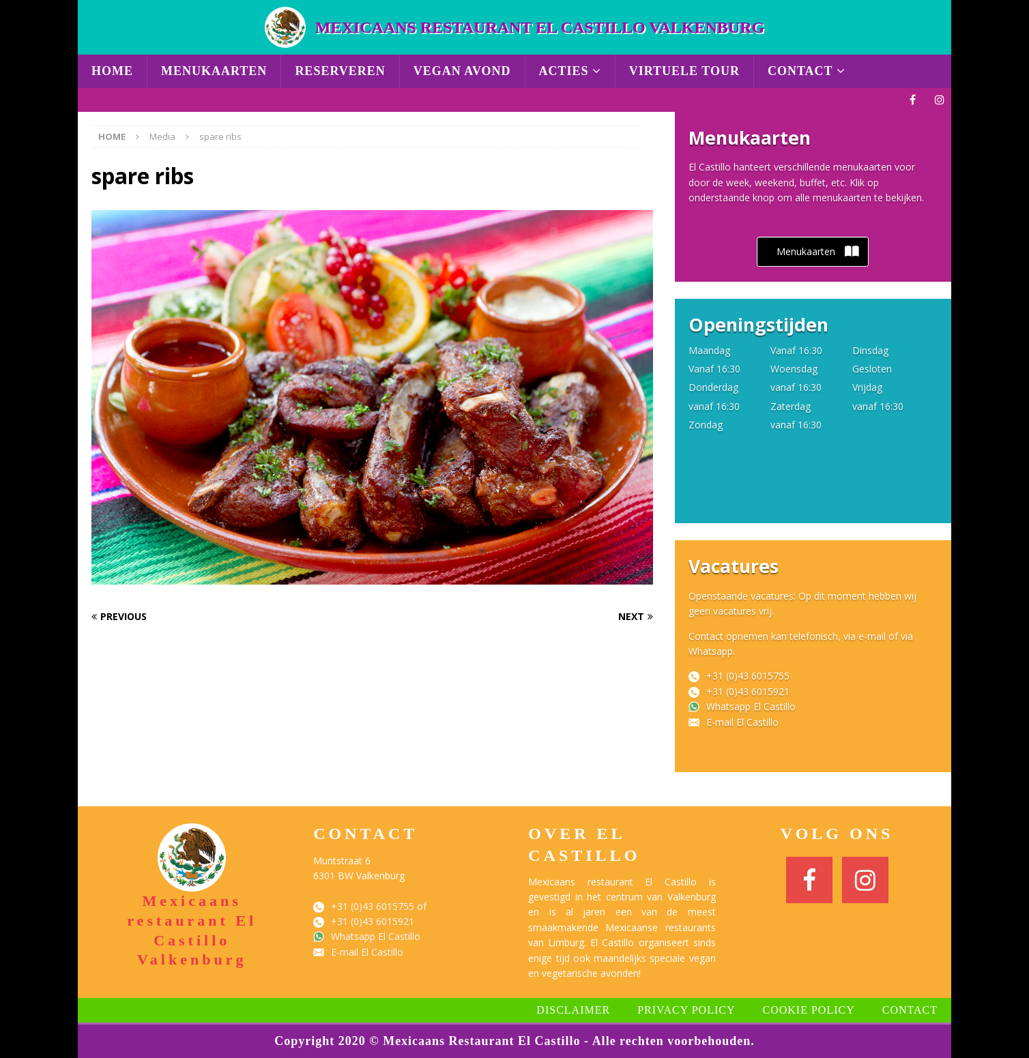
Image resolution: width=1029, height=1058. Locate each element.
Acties (564, 71)
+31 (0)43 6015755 (747, 675)
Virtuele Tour (684, 71)
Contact (800, 71)
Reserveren (340, 71)
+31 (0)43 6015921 (747, 691)
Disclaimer (573, 1010)
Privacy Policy (686, 1010)
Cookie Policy (809, 1010)
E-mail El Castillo (742, 722)
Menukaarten (214, 71)
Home (112, 71)
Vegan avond (462, 71)
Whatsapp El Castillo (751, 706)
